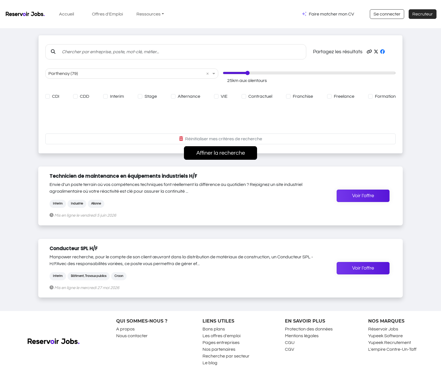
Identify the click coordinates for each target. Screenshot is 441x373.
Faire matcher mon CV (331, 14)
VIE (224, 96)
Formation (385, 96)
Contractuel (260, 96)
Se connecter (387, 14)
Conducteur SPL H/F (74, 248)
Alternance (189, 96)
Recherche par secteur (225, 356)
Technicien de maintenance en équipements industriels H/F (123, 176)
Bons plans (213, 329)
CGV (289, 349)
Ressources (148, 14)
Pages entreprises (221, 342)
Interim (117, 96)
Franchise (303, 96)
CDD (84, 96)
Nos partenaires (218, 349)
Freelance (344, 96)
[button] (369, 52)
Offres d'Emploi (107, 14)
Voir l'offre (363, 195)
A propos (125, 329)
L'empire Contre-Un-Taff (392, 349)
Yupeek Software (385, 336)
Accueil (66, 14)
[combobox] (126, 73)
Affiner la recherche (220, 153)
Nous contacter (132, 336)
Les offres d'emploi (221, 336)
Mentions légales (302, 336)
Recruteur (422, 14)
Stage (151, 96)
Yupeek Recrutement (389, 342)
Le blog (209, 363)
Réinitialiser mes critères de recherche (220, 139)
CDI (55, 96)
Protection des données (309, 329)
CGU (289, 342)
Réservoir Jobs (383, 329)
